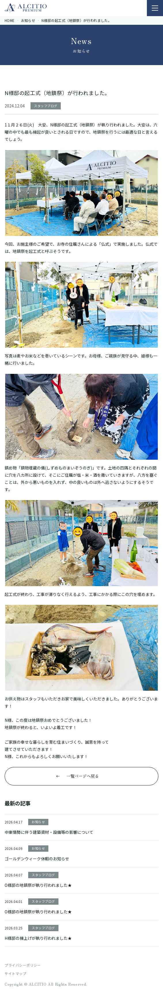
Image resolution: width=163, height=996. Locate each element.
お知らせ (28, 20)
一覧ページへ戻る (83, 776)
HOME (10, 20)
